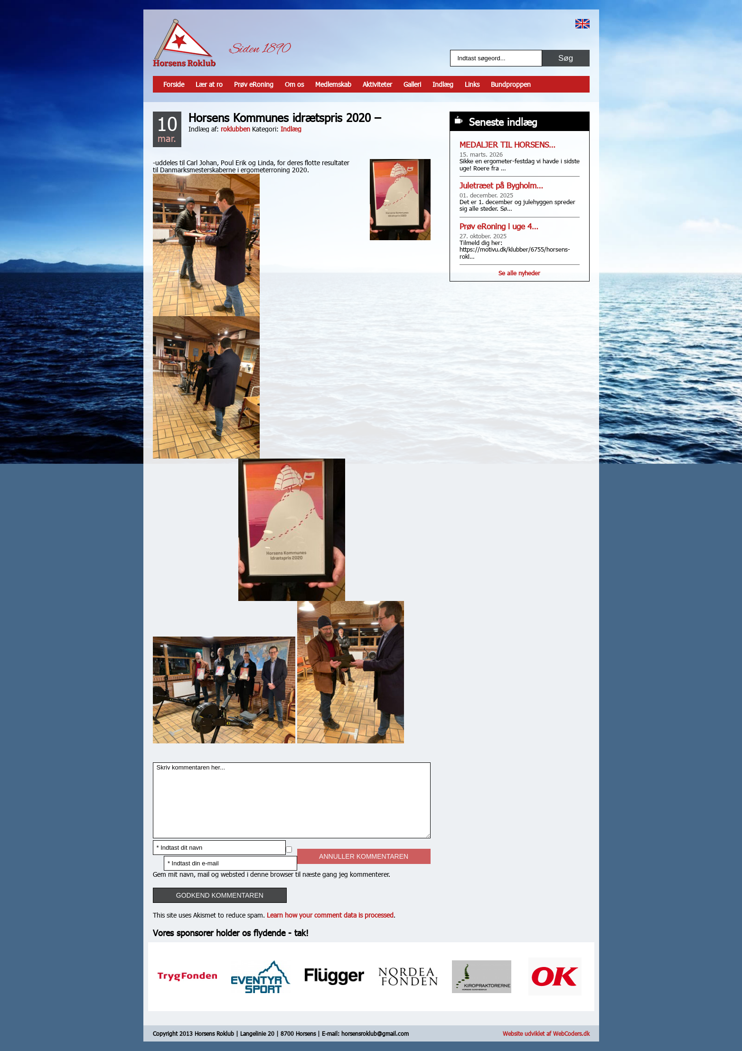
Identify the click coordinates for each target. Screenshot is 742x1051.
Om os (294, 84)
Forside (173, 84)
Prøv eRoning (253, 84)
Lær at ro (209, 84)
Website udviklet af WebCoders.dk (546, 1033)
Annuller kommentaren (363, 856)
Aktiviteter (377, 84)
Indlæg (442, 84)
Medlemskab (333, 84)
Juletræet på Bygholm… (501, 185)
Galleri (412, 84)
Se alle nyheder (519, 273)
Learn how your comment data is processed (330, 915)
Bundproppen (511, 84)
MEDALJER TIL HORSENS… (507, 145)
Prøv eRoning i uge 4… (499, 226)
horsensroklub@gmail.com (375, 1033)
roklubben (235, 128)
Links (472, 84)
